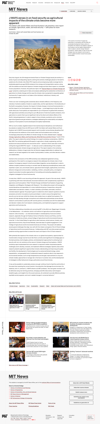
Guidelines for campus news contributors (81, 397)
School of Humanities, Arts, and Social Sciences (23, 392)
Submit (91, 11)
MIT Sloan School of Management (20, 394)
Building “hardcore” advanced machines (81, 351)
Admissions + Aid (49, 2)
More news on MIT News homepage (18, 365)
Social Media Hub (25, 419)
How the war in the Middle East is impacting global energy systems (79, 338)
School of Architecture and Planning (20, 387)
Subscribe (64, 11)
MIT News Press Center (35, 403)
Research (34, 2)
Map (14, 418)
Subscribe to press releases (81, 387)
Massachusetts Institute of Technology (20, 415)
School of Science (15, 396)
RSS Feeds (51, 406)
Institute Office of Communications (51, 382)
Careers (25, 418)
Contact (29, 418)
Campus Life (57, 2)
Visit (12, 418)
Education (28, 2)
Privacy (12, 419)
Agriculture (22, 286)
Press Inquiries (13, 406)
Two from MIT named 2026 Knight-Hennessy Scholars (36, 352)
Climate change (13, 286)
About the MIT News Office (16, 403)
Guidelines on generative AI (81, 402)
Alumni (67, 2)
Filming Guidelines (34, 406)
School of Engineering (17, 389)
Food (28, 286)
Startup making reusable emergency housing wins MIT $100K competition (36, 323)
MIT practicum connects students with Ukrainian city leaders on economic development (81, 324)
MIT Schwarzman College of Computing (21, 398)
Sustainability (34, 286)
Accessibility (17, 419)
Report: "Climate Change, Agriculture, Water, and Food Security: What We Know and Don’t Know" (80, 89)
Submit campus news (81, 392)
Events (17, 418)
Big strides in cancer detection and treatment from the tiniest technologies (37, 338)
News (62, 2)
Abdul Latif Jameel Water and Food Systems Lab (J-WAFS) (66, 286)
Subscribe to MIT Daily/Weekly (81, 383)
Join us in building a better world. (91, 417)
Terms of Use (51, 403)
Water (47, 286)
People (21, 418)
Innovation (40, 2)
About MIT (72, 2)
